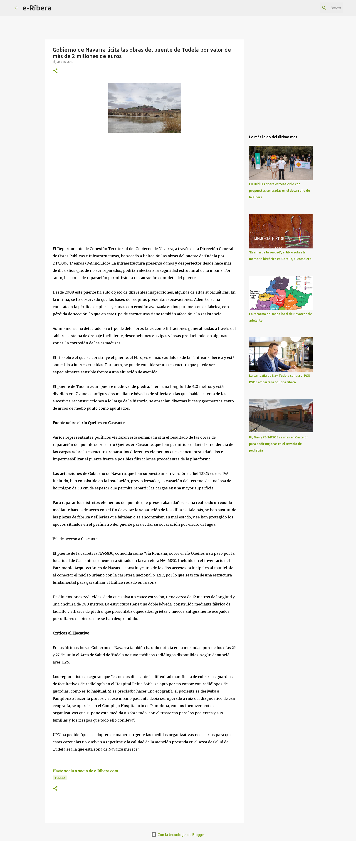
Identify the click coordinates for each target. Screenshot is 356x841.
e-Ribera (37, 8)
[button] (55, 71)
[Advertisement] (87, 178)
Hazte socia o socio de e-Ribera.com (85, 771)
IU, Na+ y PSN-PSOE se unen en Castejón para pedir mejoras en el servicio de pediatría (278, 443)
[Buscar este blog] (319, 7)
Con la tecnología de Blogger (178, 835)
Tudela (59, 777)
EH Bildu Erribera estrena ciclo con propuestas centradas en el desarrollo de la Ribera (279, 190)
